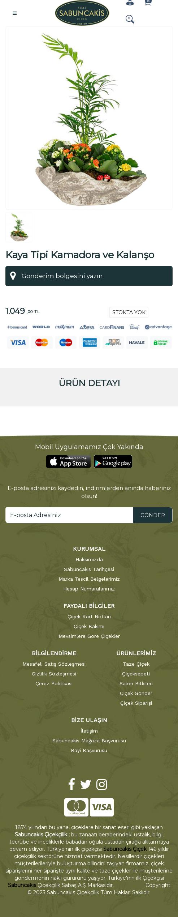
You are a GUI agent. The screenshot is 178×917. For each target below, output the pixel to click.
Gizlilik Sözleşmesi (54, 673)
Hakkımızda (89, 559)
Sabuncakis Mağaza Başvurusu (89, 740)
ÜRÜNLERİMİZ (136, 652)
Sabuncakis (22, 884)
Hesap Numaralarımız (89, 588)
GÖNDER (152, 514)
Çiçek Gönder (136, 692)
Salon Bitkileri (136, 683)
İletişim (89, 730)
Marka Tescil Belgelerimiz (89, 578)
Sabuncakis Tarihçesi (89, 568)
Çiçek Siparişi (136, 702)
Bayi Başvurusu (89, 749)
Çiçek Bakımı (89, 625)
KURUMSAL (89, 548)
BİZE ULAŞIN (89, 719)
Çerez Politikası (54, 683)
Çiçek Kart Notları (89, 616)
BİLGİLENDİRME (54, 652)
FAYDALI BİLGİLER (89, 605)
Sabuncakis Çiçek (125, 848)
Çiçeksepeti (136, 673)
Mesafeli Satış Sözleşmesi (54, 663)
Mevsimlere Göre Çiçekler (89, 635)
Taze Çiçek (136, 663)
